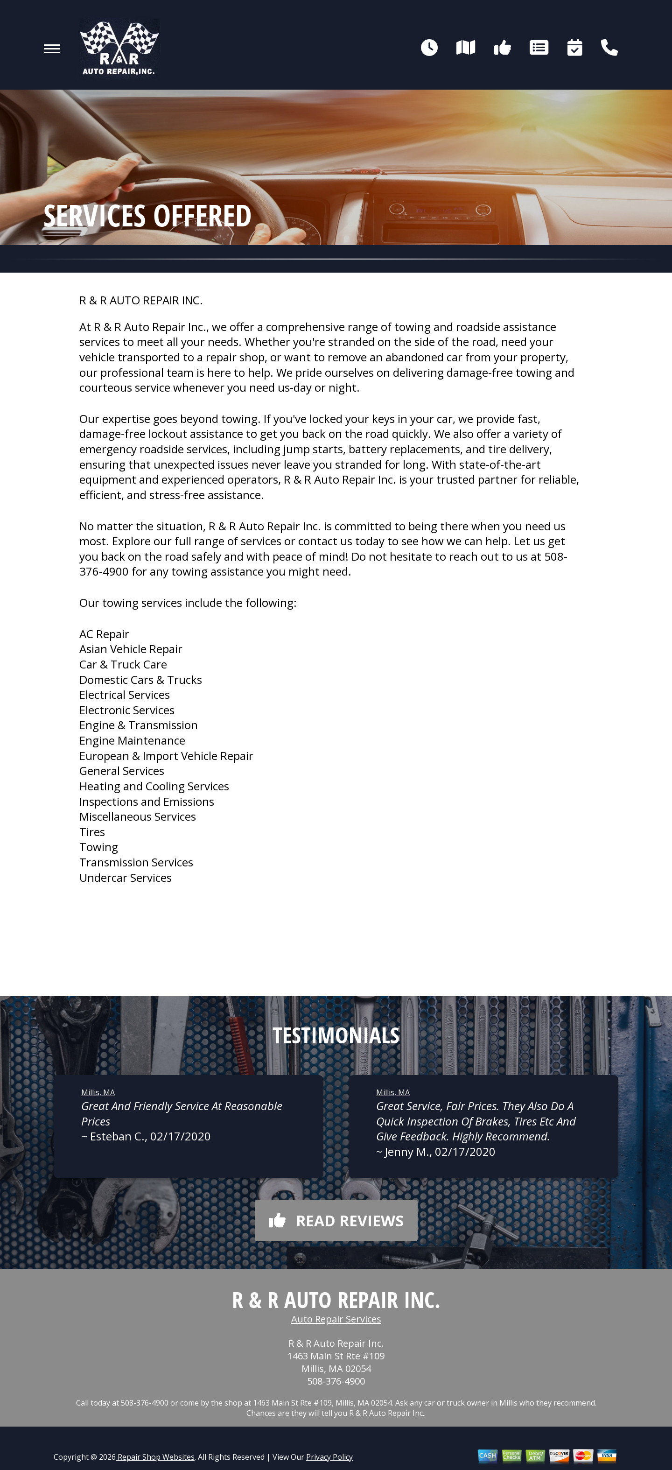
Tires (92, 831)
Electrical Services (124, 694)
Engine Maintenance (132, 740)
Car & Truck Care (123, 664)
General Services (121, 770)
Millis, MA (98, 1092)
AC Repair (104, 633)
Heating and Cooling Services (154, 786)
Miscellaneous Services (137, 816)
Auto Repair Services (336, 1319)
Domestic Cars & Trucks (140, 679)
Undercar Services (125, 877)
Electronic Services (127, 709)
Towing (98, 846)
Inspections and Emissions (146, 801)
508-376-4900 (336, 1381)
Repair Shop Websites (155, 1457)
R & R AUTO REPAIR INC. (141, 300)
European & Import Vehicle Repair (166, 755)
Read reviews (336, 1220)
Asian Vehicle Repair (130, 648)
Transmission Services (136, 862)
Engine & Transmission (138, 724)
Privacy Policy (329, 1457)
